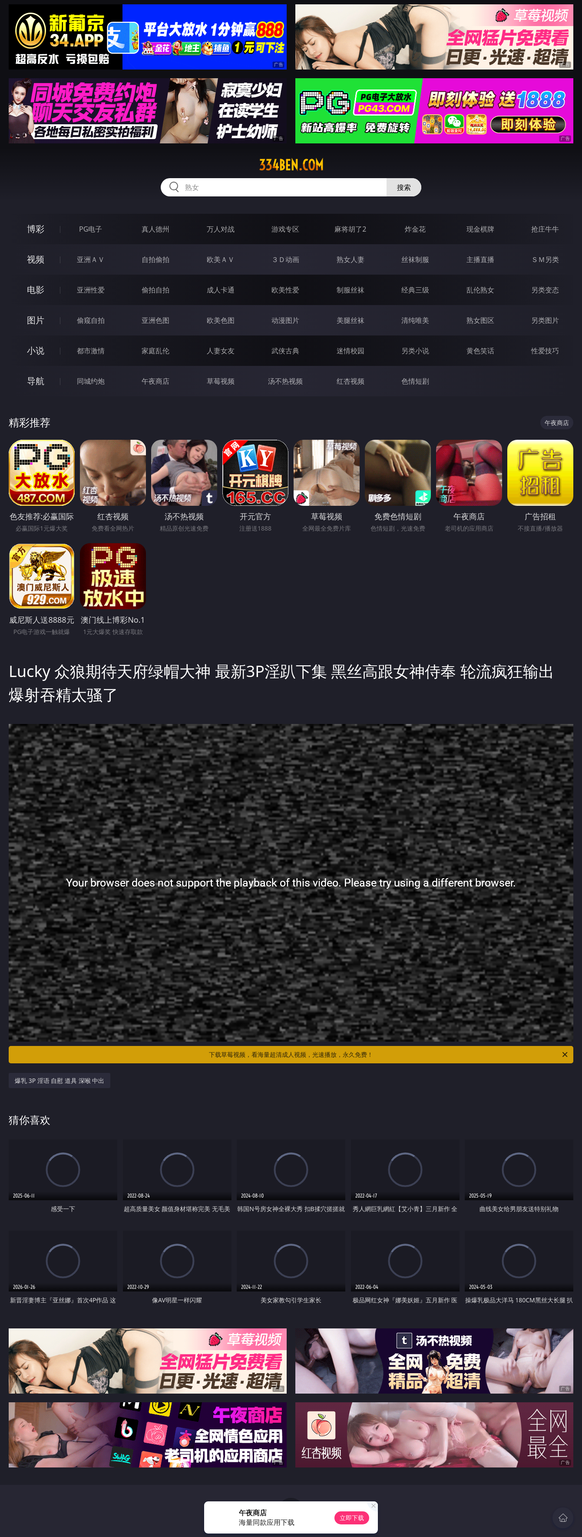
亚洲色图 (155, 320)
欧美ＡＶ (221, 259)
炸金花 (415, 229)
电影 (35, 289)
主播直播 (480, 259)
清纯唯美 (415, 320)
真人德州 (155, 229)
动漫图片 (285, 320)
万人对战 (221, 229)
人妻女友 (221, 350)
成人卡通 (221, 290)
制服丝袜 (350, 290)
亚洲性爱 (91, 290)
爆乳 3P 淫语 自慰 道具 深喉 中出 (59, 1080)
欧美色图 (221, 320)
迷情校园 (350, 350)
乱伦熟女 (480, 290)
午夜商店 (155, 381)
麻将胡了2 (350, 229)
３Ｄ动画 (285, 259)
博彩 (35, 229)
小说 (35, 350)
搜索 (404, 187)
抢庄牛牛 (545, 229)
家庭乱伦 (155, 350)
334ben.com (291, 165)
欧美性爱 (285, 290)
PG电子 (90, 229)
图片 (35, 320)
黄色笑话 (480, 350)
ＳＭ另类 (545, 259)
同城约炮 (91, 381)
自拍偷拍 (155, 259)
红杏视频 (350, 381)
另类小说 (415, 350)
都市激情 (91, 350)
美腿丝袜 (350, 320)
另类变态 (545, 290)
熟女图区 (480, 320)
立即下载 (352, 1518)
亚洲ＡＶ (91, 259)
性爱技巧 (545, 350)
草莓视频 (221, 381)
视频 (35, 259)
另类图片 (545, 320)
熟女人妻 (350, 259)
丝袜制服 (415, 259)
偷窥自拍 (91, 320)
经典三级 (415, 290)
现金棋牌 (480, 229)
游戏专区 (285, 229)
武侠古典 (285, 350)
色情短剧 (415, 381)
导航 (35, 381)
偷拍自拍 (155, 290)
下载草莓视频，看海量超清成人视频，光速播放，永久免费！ (389, 1054)
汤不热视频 (285, 381)
